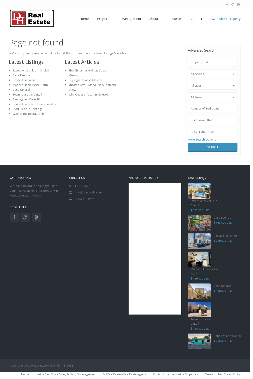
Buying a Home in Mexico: (85, 80)
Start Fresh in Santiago (28, 109)
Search (212, 147)
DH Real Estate (84, 199)
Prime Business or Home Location (35, 104)
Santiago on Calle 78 (26, 99)
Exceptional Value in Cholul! (31, 70)
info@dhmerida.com (88, 192)
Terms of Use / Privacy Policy (223, 374)
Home (84, 18)
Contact (196, 18)
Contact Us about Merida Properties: (176, 374)
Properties (105, 18)
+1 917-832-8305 (85, 186)
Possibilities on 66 (24, 80)
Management (131, 18)
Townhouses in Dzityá (27, 94)
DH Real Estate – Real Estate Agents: (125, 374)
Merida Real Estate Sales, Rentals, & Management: (65, 374)
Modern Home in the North (30, 85)
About (153, 18)
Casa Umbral (21, 90)
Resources (174, 18)
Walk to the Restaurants (29, 114)
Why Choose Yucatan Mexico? (88, 94)
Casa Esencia (21, 75)
